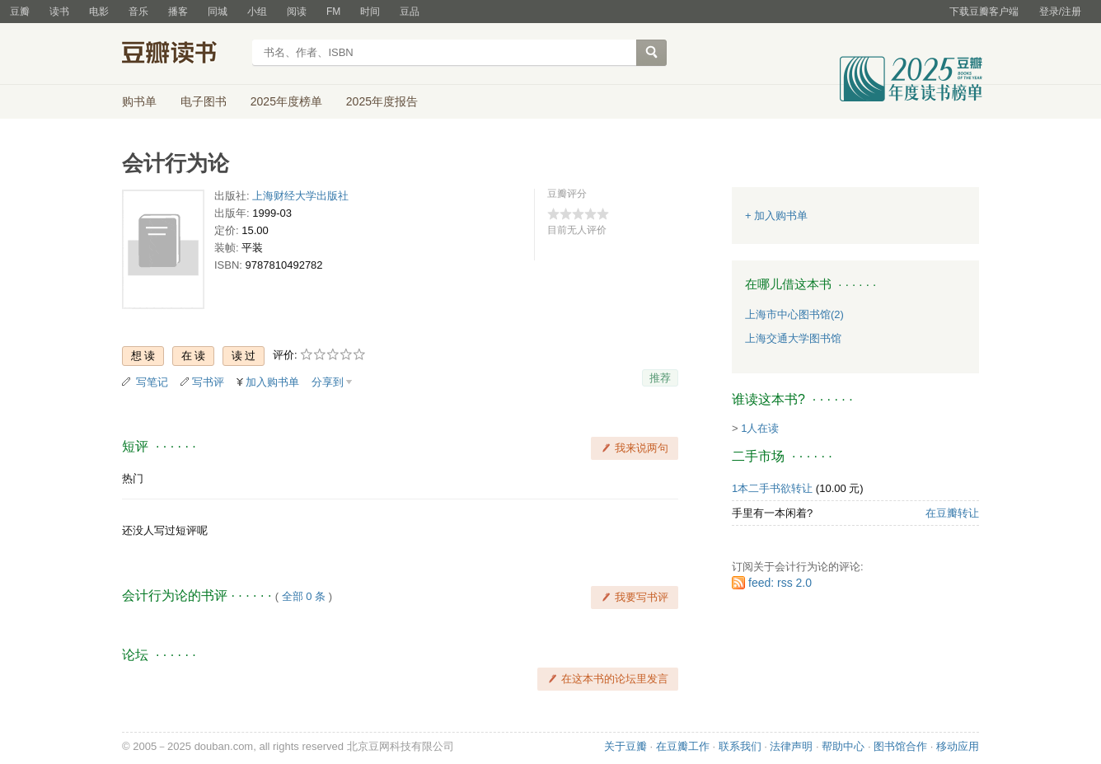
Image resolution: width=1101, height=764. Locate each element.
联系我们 (740, 746)
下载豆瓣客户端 (984, 11)
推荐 (660, 378)
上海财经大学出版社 (300, 196)
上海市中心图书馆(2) (794, 314)
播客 (178, 11)
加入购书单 (272, 382)
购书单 (139, 101)
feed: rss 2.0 (780, 582)
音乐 (138, 11)
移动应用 (957, 746)
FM (333, 11)
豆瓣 (20, 11)
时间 (370, 11)
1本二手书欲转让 (772, 488)
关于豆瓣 (625, 746)
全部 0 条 (304, 596)
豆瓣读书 (181, 54)
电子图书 (203, 101)
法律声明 (791, 746)
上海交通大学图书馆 (793, 338)
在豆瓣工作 (683, 746)
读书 (59, 11)
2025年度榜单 (286, 101)
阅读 (297, 11)
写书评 (208, 382)
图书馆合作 (900, 746)
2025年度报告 (382, 101)
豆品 (409, 11)
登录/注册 (1060, 11)
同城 (217, 11)
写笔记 (152, 382)
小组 (257, 11)
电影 (99, 11)
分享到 (328, 382)
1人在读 (760, 428)
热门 (132, 478)
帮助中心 (843, 746)
